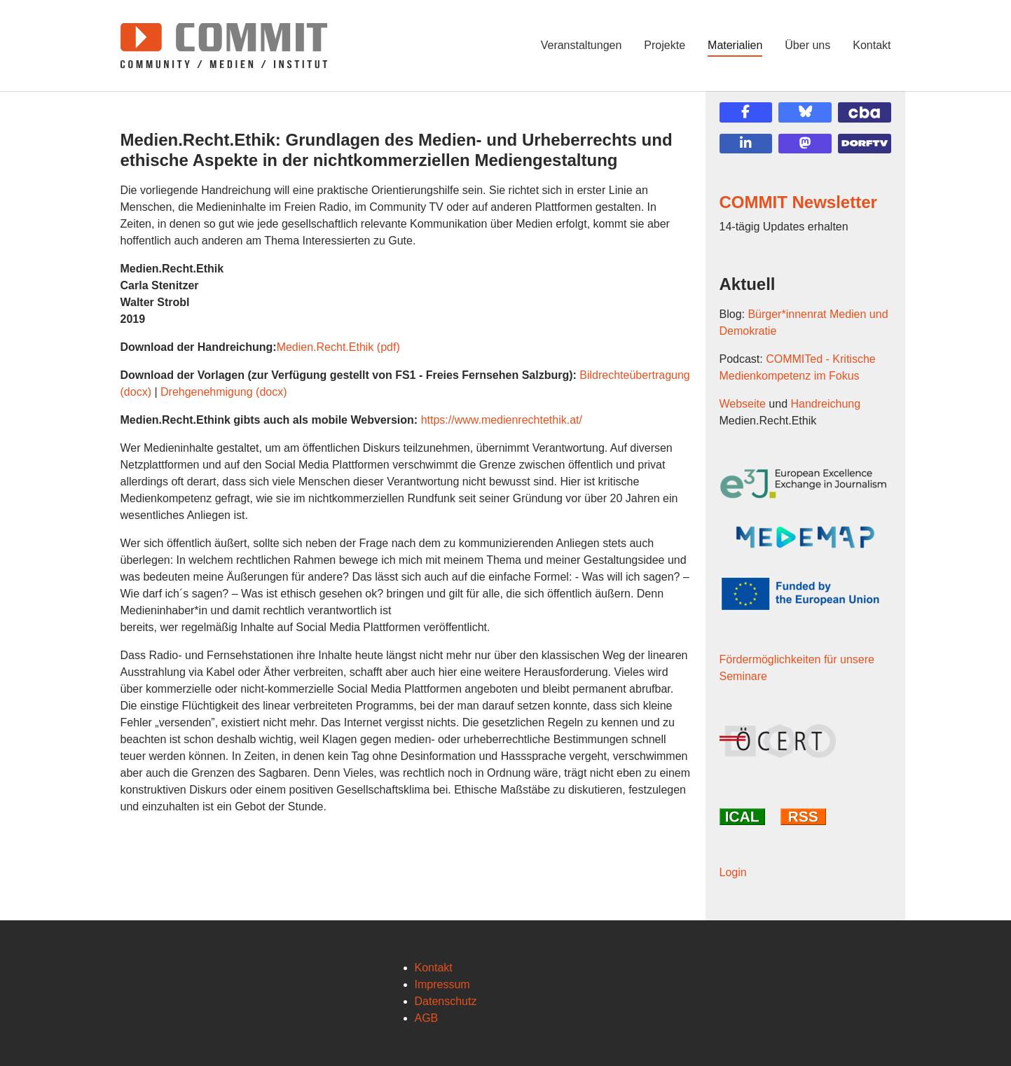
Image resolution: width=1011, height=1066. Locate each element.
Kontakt (434, 968)
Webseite (743, 404)
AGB (427, 1018)
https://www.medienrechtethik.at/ (501, 420)
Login (733, 872)
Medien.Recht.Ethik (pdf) (338, 347)
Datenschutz (446, 1001)
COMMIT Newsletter (798, 202)
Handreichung (826, 404)
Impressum (442, 984)
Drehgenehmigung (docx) (223, 392)
